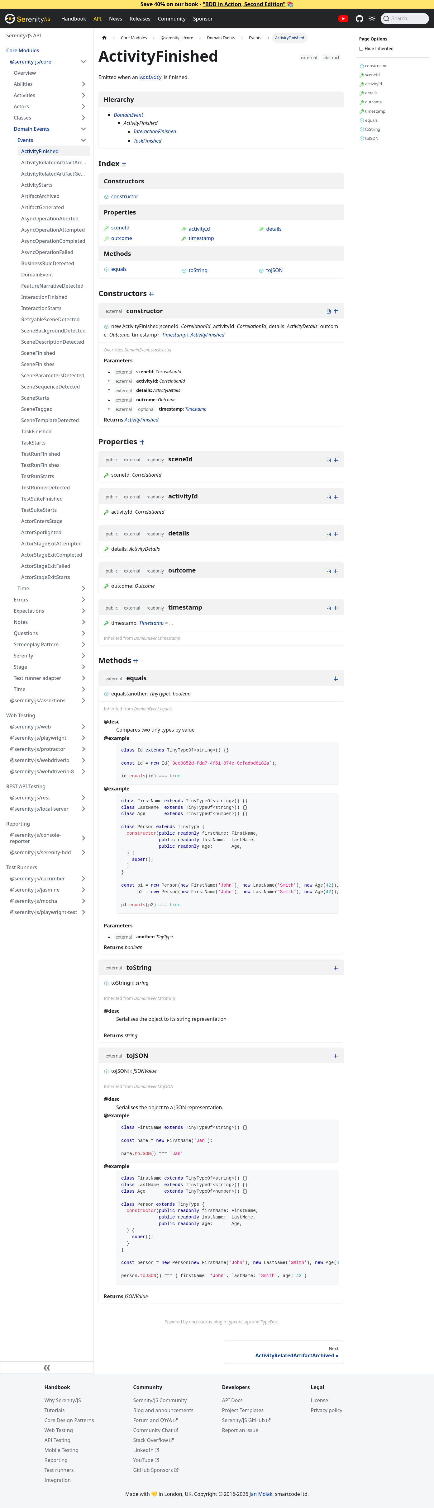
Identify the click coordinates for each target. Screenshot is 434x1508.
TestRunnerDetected (45, 487)
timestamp (197, 238)
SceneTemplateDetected (50, 420)
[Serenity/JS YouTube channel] (343, 18)
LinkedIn (146, 1450)
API (97, 18)
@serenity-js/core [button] (30, 61)
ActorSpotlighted (41, 532)
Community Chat (156, 1430)
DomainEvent (37, 274)
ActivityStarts (37, 184)
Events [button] (25, 140)
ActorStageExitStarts (45, 577)
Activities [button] (24, 95)
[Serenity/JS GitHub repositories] (359, 19)
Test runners (59, 1470)
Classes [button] (22, 117)
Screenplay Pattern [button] (36, 644)
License (319, 1400)
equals (115, 269)
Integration (58, 1480)
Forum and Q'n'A (155, 1420)
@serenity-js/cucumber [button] (37, 878)
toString (194, 270)
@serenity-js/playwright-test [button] (43, 912)
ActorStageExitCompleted (51, 554)
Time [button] (23, 588)
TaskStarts (33, 442)
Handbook (73, 18)
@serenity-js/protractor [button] (37, 749)
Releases (140, 18)
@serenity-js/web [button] (30, 726)
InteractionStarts (41, 308)
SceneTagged (37, 409)
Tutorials (55, 1410)
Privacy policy (326, 1410)
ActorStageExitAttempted (51, 543)
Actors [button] (21, 106)
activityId (195, 228)
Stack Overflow (153, 1440)
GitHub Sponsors (156, 1470)
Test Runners (21, 867)
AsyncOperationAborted (50, 218)
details (270, 228)
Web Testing (20, 715)
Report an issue (240, 1430)
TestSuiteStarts (39, 510)
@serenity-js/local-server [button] (39, 808)
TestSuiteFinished (42, 498)
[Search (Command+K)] (405, 18)
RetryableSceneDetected (50, 319)
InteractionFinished (44, 297)
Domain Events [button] (32, 128)
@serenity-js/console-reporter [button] (35, 838)
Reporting (18, 823)
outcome (118, 238)
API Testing (58, 1440)
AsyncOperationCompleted (53, 241)
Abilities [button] (23, 84)
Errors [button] (21, 599)
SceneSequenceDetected (50, 386)
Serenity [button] (23, 655)
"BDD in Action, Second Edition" (244, 4)
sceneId (117, 227)
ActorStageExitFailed (45, 566)
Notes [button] (21, 622)
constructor (121, 196)
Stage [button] (20, 666)
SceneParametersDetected (52, 375)
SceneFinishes (38, 364)
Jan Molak (261, 1494)
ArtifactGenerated (42, 207)
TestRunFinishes (40, 465)
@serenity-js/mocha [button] (33, 901)
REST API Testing (25, 786)
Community (172, 18)
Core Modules (22, 50)
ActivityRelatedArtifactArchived (55, 162)
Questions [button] (26, 633)
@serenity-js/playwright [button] (38, 737)
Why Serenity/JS (63, 1400)
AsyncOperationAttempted (53, 229)
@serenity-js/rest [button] (30, 797)
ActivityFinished (40, 151)
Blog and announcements (163, 1410)
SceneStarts (35, 397)
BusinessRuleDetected (47, 263)
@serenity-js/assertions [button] (37, 700)
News (115, 18)
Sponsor (203, 18)
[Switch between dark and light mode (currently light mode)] (372, 19)
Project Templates (243, 1410)
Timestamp (174, 334)
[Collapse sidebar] (46, 1367)
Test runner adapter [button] (37, 678)
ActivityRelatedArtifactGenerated (55, 173)
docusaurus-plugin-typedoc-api (220, 1322)
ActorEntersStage (42, 521)
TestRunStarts (37, 476)
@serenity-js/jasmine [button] (35, 889)
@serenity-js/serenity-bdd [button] (40, 852)
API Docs (232, 1400)
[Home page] (104, 38)
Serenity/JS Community (160, 1400)
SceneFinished (38, 353)
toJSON (271, 270)
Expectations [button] (29, 610)
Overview (25, 72)
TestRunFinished (40, 453)
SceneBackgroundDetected (53, 330)
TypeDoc (269, 1322)
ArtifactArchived (40, 196)
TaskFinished (36, 431)
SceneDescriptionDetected (52, 341)
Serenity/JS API (23, 35)
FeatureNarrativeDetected (52, 285)
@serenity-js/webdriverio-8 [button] (42, 771)
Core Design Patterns (69, 1420)
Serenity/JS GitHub (246, 1420)
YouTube (146, 1460)
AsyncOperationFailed (47, 252)
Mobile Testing (62, 1450)
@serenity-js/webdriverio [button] (39, 760)
